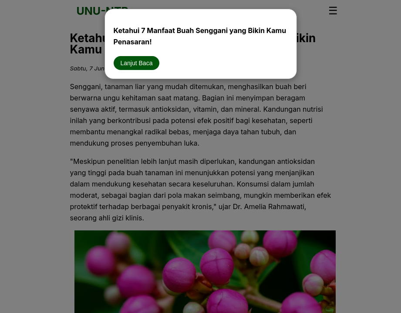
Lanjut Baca (137, 63)
